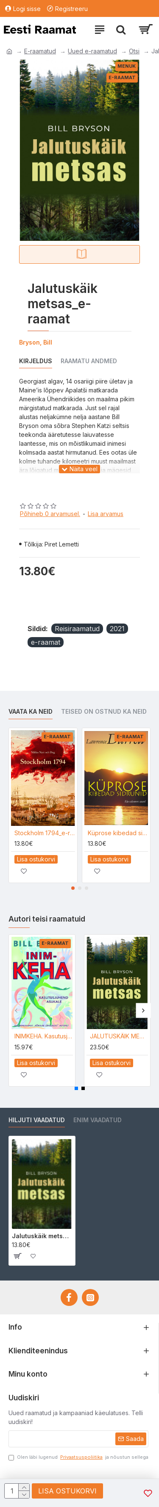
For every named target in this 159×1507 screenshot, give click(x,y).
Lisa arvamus (105, 513)
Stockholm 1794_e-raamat (44, 832)
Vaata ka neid (30, 711)
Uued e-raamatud (92, 51)
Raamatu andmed (89, 360)
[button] (73, 888)
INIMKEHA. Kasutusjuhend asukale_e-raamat (43, 1036)
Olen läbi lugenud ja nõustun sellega (78, 1457)
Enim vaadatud (97, 1119)
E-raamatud (40, 51)
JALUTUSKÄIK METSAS (119, 1036)
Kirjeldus (35, 360)
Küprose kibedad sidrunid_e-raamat (118, 832)
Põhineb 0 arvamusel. (50, 513)
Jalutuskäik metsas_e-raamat (42, 1235)
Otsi (134, 51)
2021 (117, 628)
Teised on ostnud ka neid (104, 711)
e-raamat (45, 642)
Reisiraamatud (77, 628)
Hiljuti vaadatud (36, 1119)
